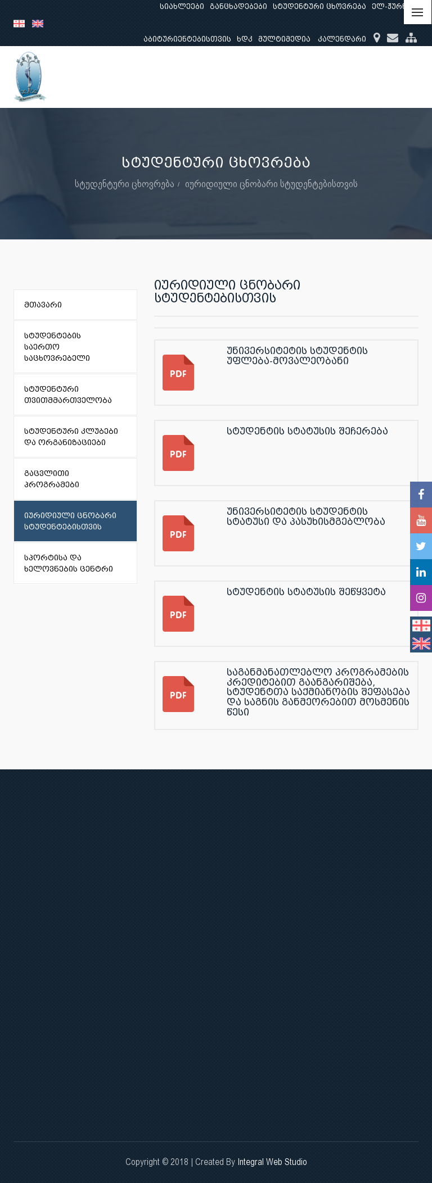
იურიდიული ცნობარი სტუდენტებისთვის (271, 183)
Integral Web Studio (272, 1162)
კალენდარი (342, 39)
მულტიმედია (284, 39)
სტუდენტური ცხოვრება (319, 6)
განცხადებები (238, 6)
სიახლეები (182, 6)
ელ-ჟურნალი (398, 6)
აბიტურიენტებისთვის (187, 39)
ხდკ (245, 39)
